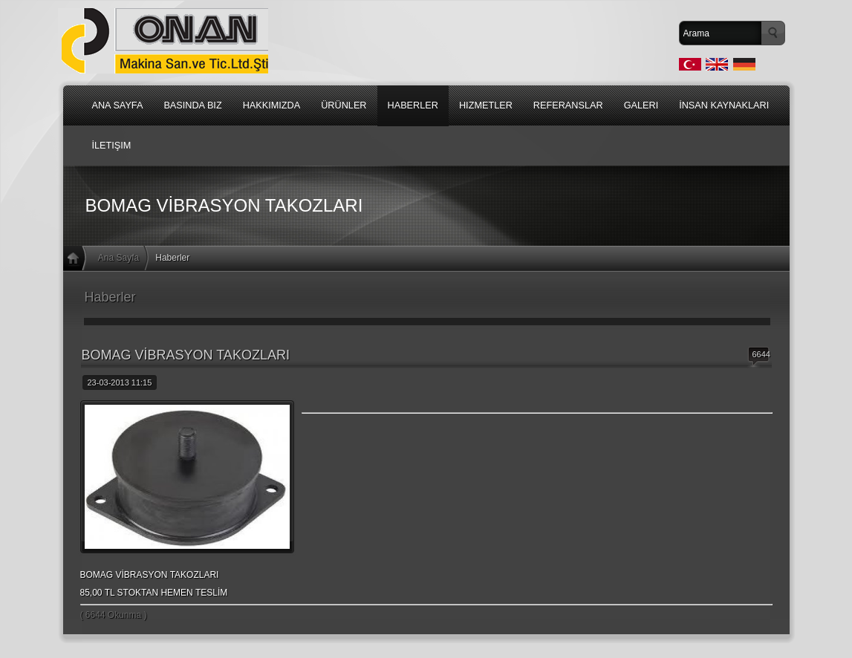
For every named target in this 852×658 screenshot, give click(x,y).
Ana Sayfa (118, 258)
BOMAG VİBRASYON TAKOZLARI (186, 355)
